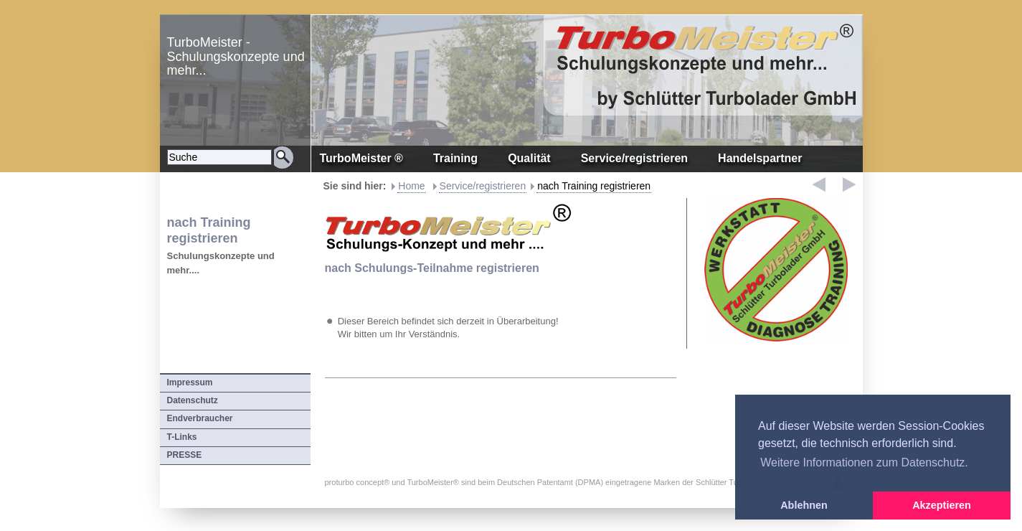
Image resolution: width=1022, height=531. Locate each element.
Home (411, 186)
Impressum (190, 382)
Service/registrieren (483, 186)
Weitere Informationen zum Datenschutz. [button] (864, 462)
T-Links (182, 437)
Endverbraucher (200, 418)
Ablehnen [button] (804, 505)
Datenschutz (192, 400)
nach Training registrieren (593, 186)
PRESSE (184, 455)
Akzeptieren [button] (941, 505)
